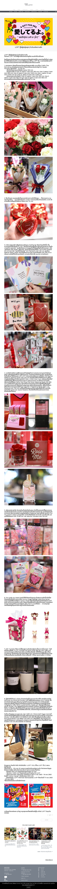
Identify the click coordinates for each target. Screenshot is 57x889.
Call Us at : (23, 868)
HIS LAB (15, 11)
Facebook (48, 815)
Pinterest (52, 815)
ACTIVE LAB (46, 11)
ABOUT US (23, 878)
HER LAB (10, 11)
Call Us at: (23, 873)
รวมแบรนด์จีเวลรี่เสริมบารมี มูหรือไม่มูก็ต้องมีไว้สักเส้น (34, 841)
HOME (14, 9)
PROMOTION (25, 9)
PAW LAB (42, 9)
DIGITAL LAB (27, 11)
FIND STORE (7, 867)
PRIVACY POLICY (24, 880)
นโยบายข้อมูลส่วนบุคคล (27, 885)
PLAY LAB (40, 11)
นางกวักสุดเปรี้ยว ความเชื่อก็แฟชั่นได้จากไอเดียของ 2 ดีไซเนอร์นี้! (46, 842)
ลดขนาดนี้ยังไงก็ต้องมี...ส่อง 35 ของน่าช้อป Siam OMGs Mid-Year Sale (22, 842)
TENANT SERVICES (25, 876)
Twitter (50, 815)
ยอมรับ (28, 887)
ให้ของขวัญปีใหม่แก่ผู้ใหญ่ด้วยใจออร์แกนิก (10, 841)
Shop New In (49, 859)
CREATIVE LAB (33, 11)
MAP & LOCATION (41, 867)
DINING (37, 9)
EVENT (19, 9)
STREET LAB (21, 11)
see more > (45, 851)
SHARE (46, 820)
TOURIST (31, 9)
